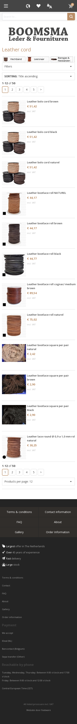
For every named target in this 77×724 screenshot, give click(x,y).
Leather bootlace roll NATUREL (46, 193)
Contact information (58, 512)
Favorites (38, 6)
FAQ (19, 522)
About (58, 522)
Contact (6, 585)
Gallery (19, 532)
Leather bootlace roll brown (44, 223)
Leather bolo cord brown (42, 101)
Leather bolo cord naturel (43, 162)
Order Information (57, 532)
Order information (12, 617)
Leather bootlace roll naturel (45, 314)
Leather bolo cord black (42, 132)
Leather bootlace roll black (44, 254)
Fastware (46, 710)
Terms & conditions (19, 512)
